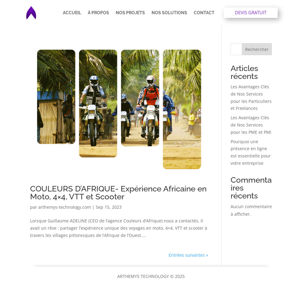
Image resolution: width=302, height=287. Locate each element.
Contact (204, 12)
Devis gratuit (250, 12)
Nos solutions (169, 12)
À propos (98, 12)
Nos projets (130, 12)
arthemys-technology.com (64, 207)
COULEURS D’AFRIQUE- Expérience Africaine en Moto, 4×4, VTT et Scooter (118, 192)
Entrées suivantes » (188, 255)
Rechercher (257, 49)
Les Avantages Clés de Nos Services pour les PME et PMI (251, 125)
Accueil (72, 12)
